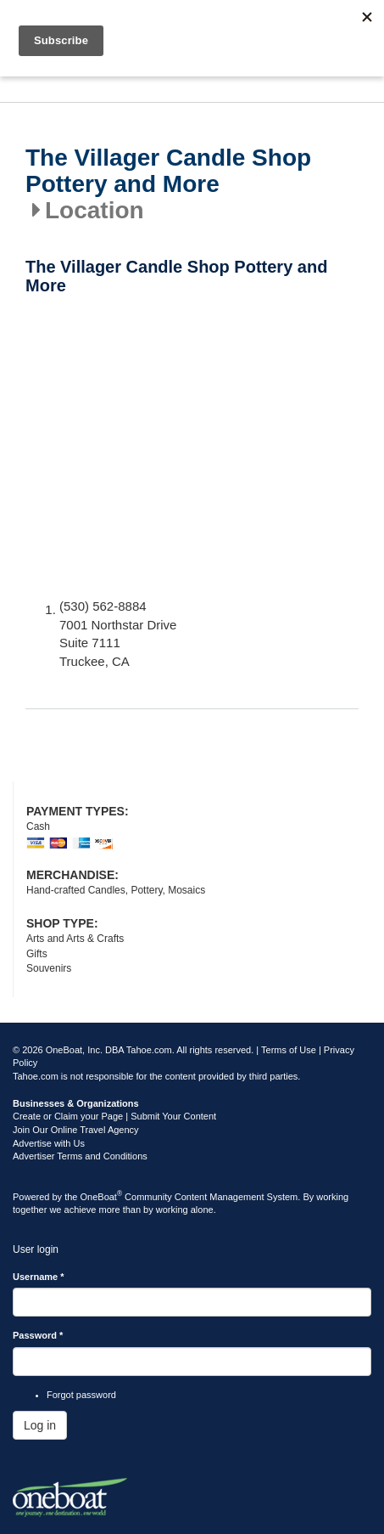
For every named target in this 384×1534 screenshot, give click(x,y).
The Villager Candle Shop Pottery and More (168, 171)
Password (38, 1335)
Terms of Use (288, 1050)
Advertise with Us (49, 1143)
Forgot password (81, 1395)
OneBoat (102, 1197)
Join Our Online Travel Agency (76, 1130)
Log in (40, 1425)
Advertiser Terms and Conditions (80, 1156)
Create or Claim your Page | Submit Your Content (114, 1116)
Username (38, 1277)
